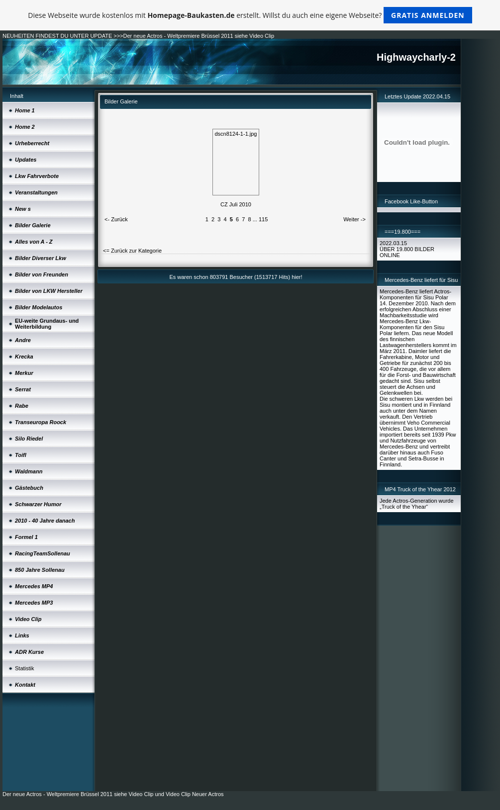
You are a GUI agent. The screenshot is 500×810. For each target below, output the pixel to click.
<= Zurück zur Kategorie (132, 251)
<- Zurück (116, 219)
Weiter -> (354, 219)
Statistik (24, 668)
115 (263, 219)
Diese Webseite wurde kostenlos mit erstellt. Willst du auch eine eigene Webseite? (250, 15)
